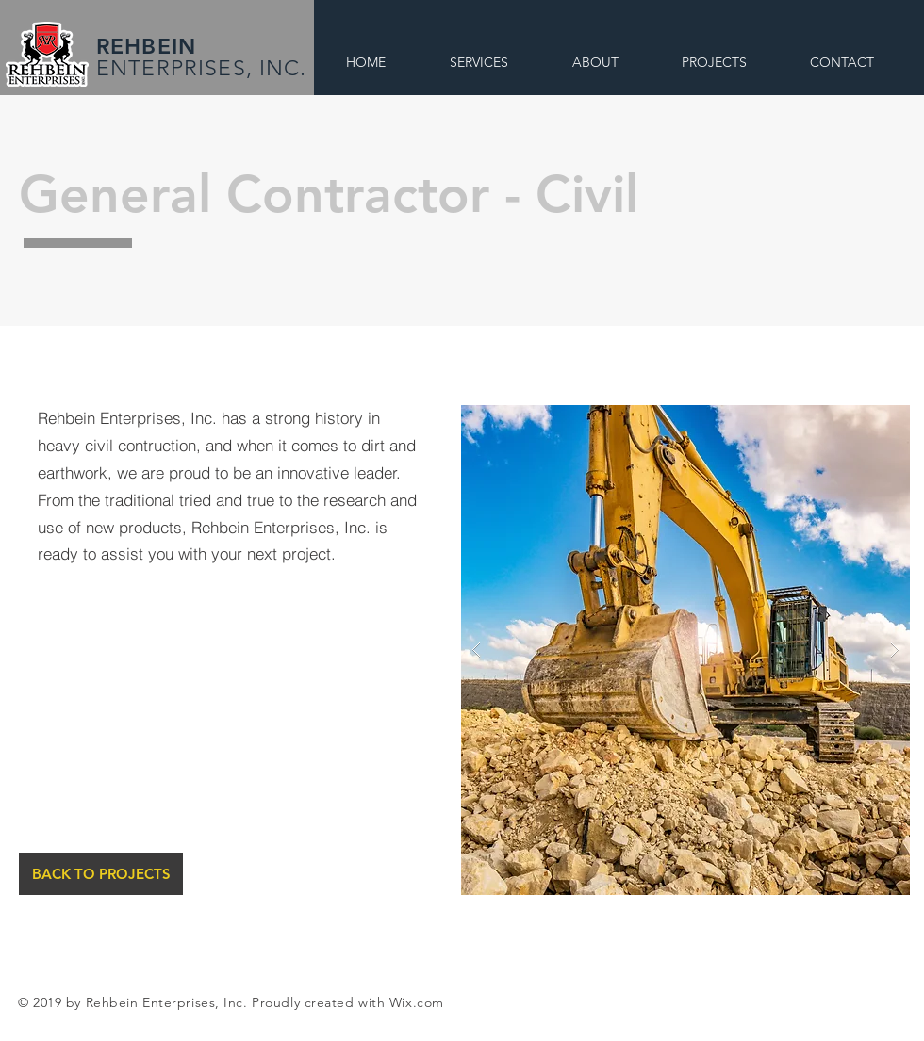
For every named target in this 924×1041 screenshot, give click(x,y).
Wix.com (416, 1002)
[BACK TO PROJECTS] (101, 874)
